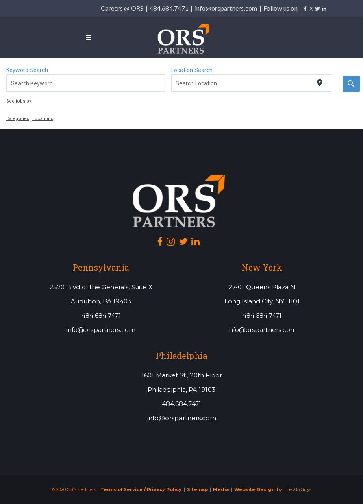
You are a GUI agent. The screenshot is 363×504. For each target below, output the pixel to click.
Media (221, 489)
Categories (17, 118)
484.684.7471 (169, 8)
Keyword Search (27, 70)
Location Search (192, 70)
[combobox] (86, 83)
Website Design (254, 489)
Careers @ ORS (122, 8)
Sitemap (197, 489)
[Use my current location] (320, 83)
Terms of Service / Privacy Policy (141, 489)
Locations (42, 118)
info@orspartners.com (226, 8)
